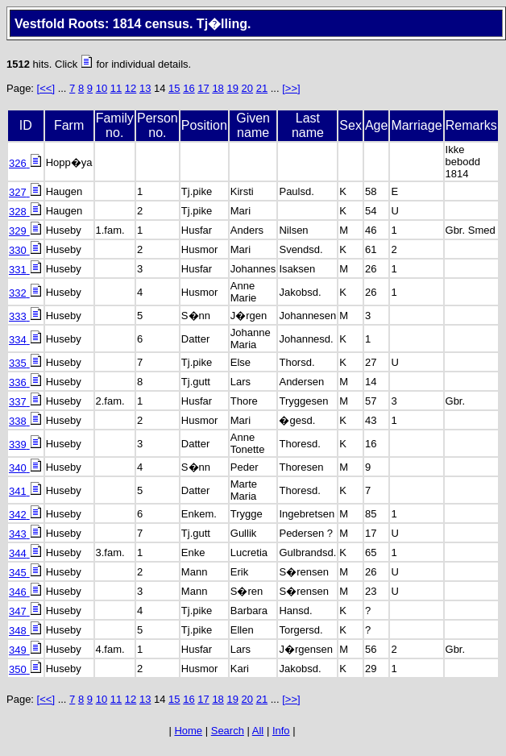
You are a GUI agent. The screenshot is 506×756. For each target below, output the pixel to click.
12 (130, 88)
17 (203, 88)
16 (188, 88)
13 (145, 88)
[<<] (46, 88)
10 (101, 88)
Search (227, 731)
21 (262, 88)
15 (174, 88)
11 (116, 88)
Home (188, 731)
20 (247, 88)
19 (232, 88)
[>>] (291, 88)
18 (217, 88)
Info (281, 731)
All (257, 731)
